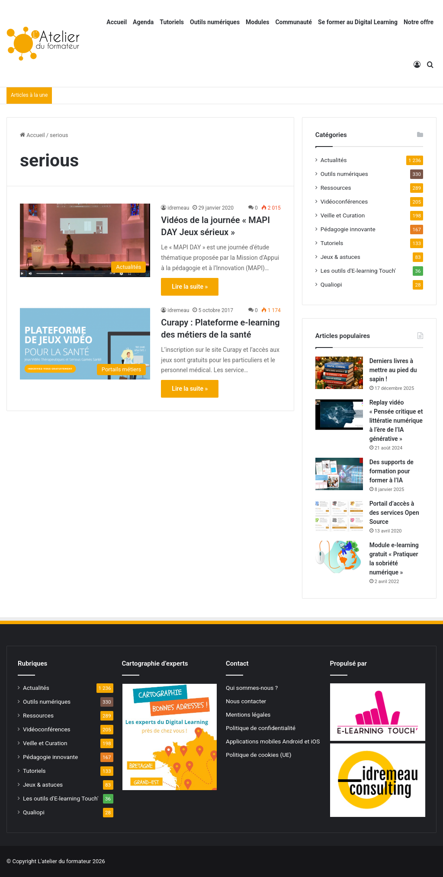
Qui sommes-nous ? (252, 687)
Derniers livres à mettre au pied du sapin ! (393, 370)
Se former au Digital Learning (358, 22)
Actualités (334, 159)
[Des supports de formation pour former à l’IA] (339, 474)
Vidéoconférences (344, 201)
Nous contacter (246, 701)
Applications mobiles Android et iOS (273, 741)
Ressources (336, 187)
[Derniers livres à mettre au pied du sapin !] (339, 373)
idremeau (178, 208)
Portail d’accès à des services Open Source (394, 512)
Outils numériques (215, 22)
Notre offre (418, 22)
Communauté (293, 22)
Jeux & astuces (340, 256)
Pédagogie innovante (348, 229)
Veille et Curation (343, 215)
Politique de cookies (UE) (259, 754)
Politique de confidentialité (260, 727)
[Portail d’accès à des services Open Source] (339, 515)
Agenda (143, 22)
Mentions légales (248, 714)
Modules (257, 22)
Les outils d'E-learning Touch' (358, 270)
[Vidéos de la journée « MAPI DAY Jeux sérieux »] (85, 240)
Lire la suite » (190, 286)
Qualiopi (331, 284)
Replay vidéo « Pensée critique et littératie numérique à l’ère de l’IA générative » (396, 420)
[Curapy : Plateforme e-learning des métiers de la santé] (85, 343)
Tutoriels (172, 22)
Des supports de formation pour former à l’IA (391, 471)
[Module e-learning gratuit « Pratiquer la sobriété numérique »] (339, 557)
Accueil (116, 22)
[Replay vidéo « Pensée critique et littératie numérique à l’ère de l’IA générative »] (339, 414)
